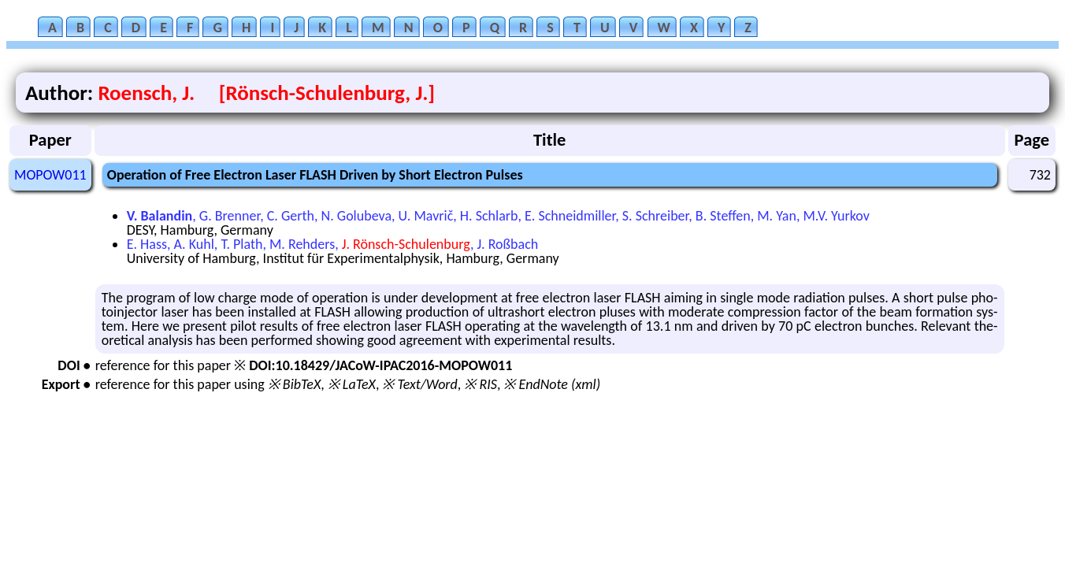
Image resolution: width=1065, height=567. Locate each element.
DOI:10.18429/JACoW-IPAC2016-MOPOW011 (380, 365)
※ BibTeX (294, 384)
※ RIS (480, 384)
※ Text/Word (419, 384)
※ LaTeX (352, 384)
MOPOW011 (50, 174)
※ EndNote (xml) (551, 384)
